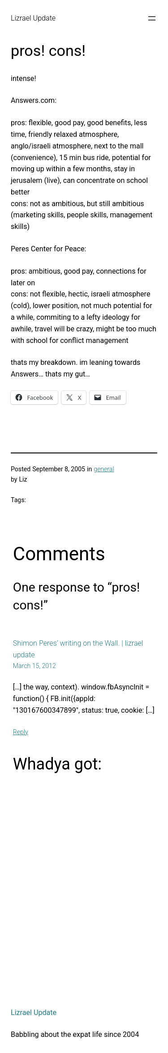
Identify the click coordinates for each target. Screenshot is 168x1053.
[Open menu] (151, 18)
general (104, 469)
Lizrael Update (33, 18)
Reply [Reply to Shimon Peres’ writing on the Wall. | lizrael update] (20, 732)
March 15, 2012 (34, 665)
